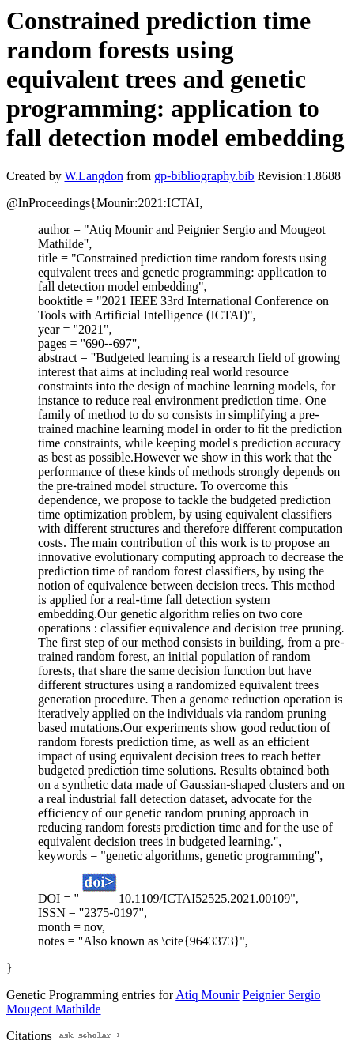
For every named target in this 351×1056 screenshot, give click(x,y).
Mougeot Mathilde (53, 1009)
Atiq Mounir (207, 994)
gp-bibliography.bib (204, 176)
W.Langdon (93, 176)
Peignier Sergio (282, 994)
